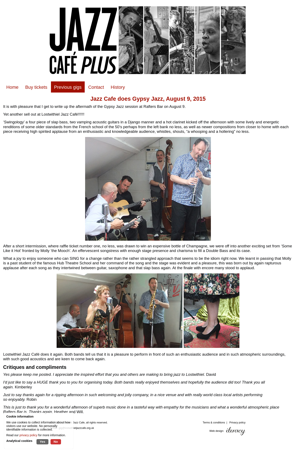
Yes (42, 441)
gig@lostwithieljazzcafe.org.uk (76, 428)
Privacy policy (237, 422)
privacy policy (28, 435)
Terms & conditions (214, 422)
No (56, 441)
